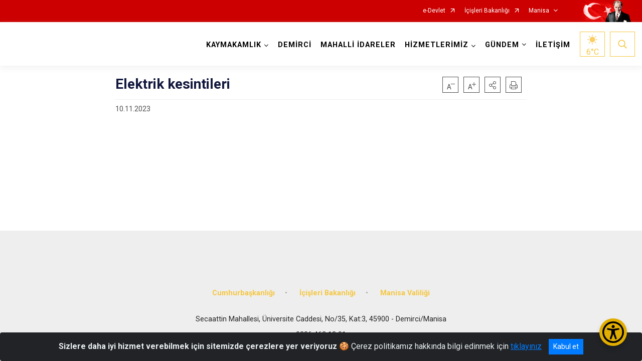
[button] (493, 85)
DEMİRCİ (293, 45)
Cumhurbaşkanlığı (243, 287)
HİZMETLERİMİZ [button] (435, 45)
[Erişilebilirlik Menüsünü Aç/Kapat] (613, 332)
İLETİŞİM (551, 45)
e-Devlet (434, 11)
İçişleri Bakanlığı (487, 11)
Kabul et (566, 346)
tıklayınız (526, 346)
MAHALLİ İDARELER (356, 45)
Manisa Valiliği (405, 287)
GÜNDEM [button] (501, 45)
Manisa (539, 11)
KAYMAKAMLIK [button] (232, 45)
